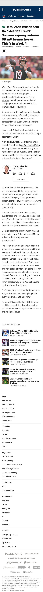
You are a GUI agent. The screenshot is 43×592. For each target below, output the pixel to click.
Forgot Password (9, 546)
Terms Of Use (7, 456)
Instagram (6, 508)
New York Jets (14, 90)
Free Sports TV (8, 408)
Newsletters (7, 538)
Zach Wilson (13, 87)
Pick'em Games (8, 400)
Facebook (6, 512)
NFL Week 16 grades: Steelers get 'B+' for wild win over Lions (24, 361)
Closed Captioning (9, 472)
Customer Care (8, 490)
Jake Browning (25, 122)
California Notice (9, 476)
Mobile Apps (7, 420)
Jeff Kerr (7, 47)
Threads (5, 520)
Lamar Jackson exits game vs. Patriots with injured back (23, 370)
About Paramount (9, 438)
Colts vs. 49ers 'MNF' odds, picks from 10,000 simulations (24, 332)
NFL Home (5, 21)
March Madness (8, 416)
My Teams (6, 542)
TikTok (4, 504)
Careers (5, 434)
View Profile (21, 179)
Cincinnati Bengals (31, 112)
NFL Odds (24, 21)
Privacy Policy (7, 460)
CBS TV (5, 446)
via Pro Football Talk (30, 145)
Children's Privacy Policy (12, 464)
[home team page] (10, 171)
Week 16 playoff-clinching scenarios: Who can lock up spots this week (25, 341)
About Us (5, 430)
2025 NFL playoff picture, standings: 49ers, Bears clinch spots (25, 351)
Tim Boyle (22, 216)
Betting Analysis (8, 412)
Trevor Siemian (20, 166)
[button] (39, 16)
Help (4, 486)
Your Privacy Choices (10, 468)
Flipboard (6, 524)
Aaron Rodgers (13, 219)
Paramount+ (7, 442)
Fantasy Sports (8, 404)
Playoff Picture (14, 21)
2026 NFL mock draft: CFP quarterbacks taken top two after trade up (24, 381)
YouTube (5, 500)
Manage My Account (10, 534)
